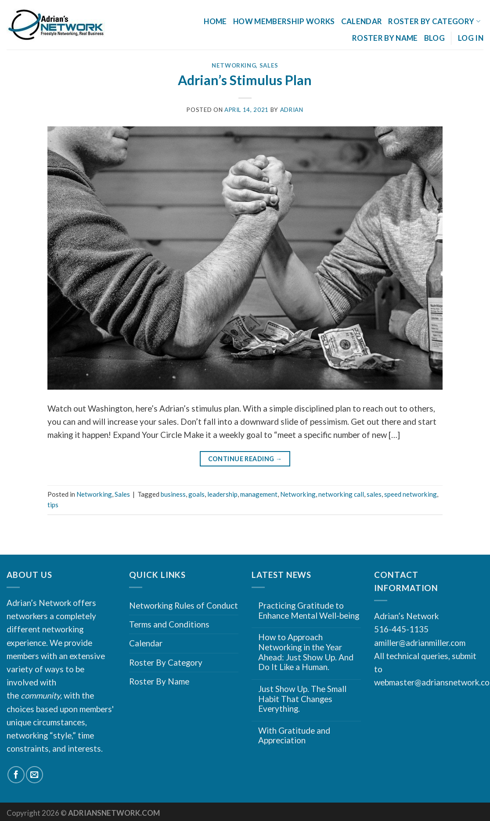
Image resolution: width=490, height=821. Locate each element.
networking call (341, 494)
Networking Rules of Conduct (183, 605)
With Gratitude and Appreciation (294, 736)
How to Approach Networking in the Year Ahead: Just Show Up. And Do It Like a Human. (305, 652)
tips (52, 505)
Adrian (291, 109)
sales (374, 494)
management (258, 494)
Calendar (361, 21)
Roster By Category (434, 21)
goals (196, 494)
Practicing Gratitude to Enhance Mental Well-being (308, 610)
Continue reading (245, 459)
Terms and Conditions (169, 624)
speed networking (410, 494)
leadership (222, 494)
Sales (268, 65)
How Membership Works (284, 21)
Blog (434, 38)
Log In (470, 38)
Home (215, 21)
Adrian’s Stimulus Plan (245, 80)
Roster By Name (385, 38)
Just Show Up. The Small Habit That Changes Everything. (302, 698)
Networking (234, 65)
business (173, 494)
